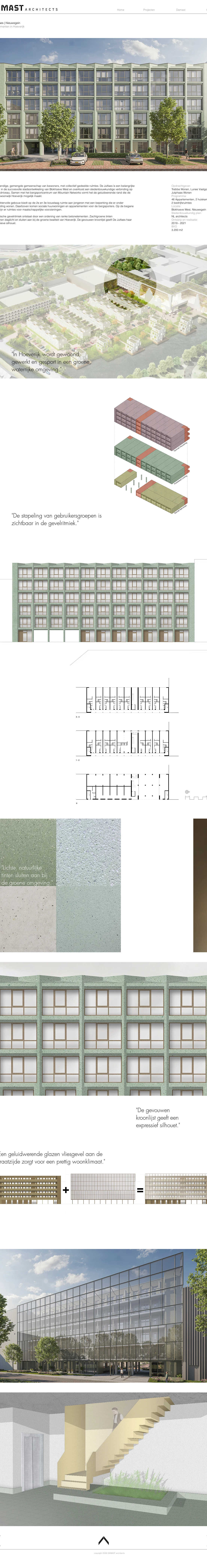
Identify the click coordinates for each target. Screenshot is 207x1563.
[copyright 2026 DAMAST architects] (109, 1553)
